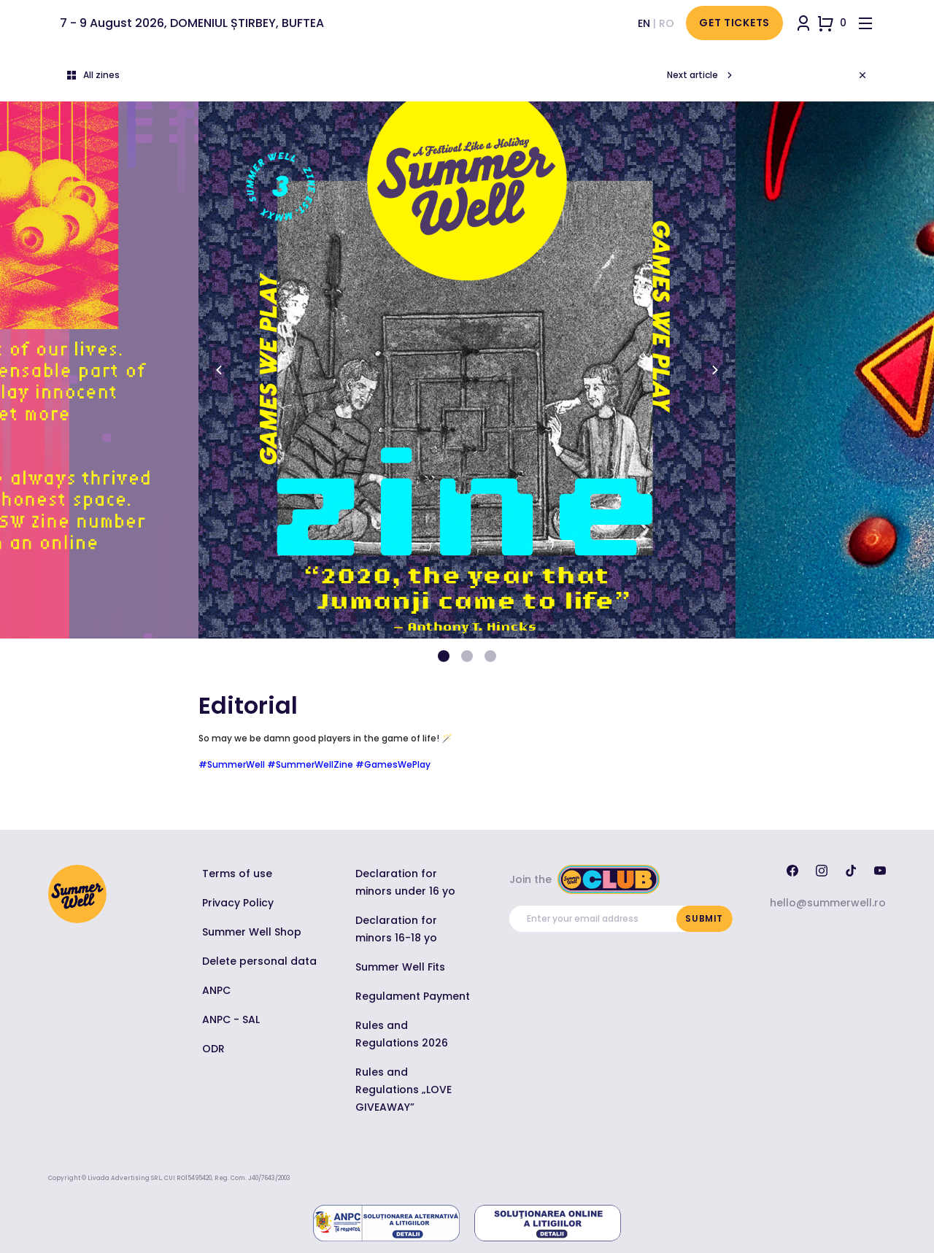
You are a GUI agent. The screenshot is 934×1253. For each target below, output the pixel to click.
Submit (704, 918)
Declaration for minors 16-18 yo (396, 929)
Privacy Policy (238, 902)
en (644, 23)
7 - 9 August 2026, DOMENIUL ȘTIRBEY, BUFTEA (192, 23)
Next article (701, 75)
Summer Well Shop (251, 932)
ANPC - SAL (231, 1019)
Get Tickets (734, 22)
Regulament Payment (412, 996)
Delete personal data (259, 961)
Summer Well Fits (400, 967)
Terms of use (237, 873)
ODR (213, 1048)
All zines (93, 75)
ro (666, 23)
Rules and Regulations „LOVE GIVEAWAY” (403, 1089)
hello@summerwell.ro (828, 902)
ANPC (216, 990)
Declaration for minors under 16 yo (405, 882)
